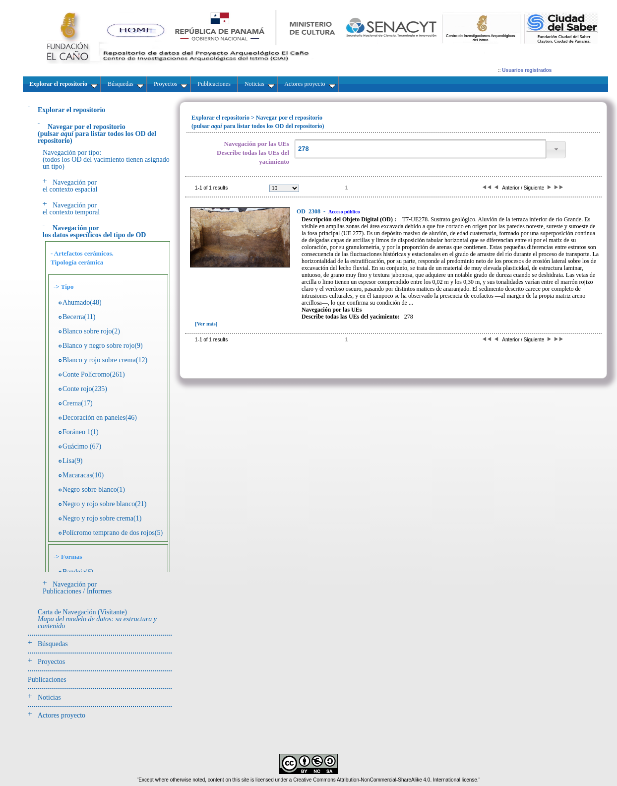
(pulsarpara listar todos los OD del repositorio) (97, 133)
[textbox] (420, 149)
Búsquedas (53, 644)
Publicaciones (47, 679)
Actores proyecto (61, 715)
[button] (556, 149)
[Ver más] (206, 324)
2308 (309, 211)
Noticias (49, 697)
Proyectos (51, 661)
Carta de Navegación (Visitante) (97, 619)
